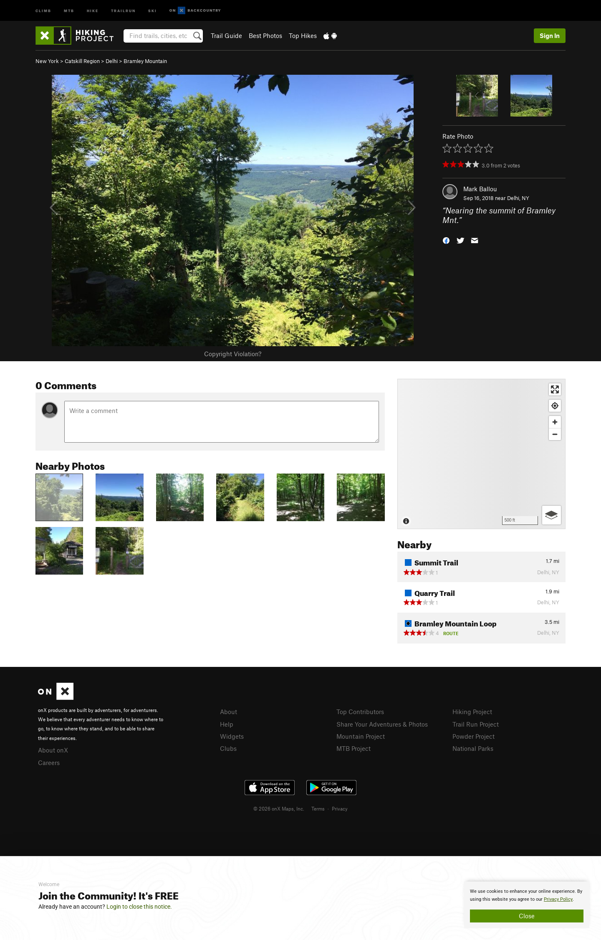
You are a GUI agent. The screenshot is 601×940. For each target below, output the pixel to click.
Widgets (232, 736)
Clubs (228, 748)
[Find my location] (555, 406)
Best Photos (265, 35)
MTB (69, 10)
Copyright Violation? (232, 353)
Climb (43, 10)
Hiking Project (472, 711)
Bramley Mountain (145, 61)
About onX (53, 750)
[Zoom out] (555, 434)
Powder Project (473, 736)
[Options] (551, 515)
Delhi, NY (518, 198)
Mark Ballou (480, 189)
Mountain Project (360, 736)
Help (226, 724)
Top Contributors (360, 711)
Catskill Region (82, 61)
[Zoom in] (555, 422)
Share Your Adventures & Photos (382, 724)
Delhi (112, 61)
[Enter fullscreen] (555, 389)
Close (527, 916)
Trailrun (123, 10)
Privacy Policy (558, 899)
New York (47, 61)
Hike (92, 10)
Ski (152, 10)
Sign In (550, 35)
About (228, 711)
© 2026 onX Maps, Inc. (278, 808)
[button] (446, 239)
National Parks (472, 748)
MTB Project (353, 748)
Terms (318, 808)
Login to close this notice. (139, 906)
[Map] (481, 454)
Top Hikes (303, 35)
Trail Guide (226, 35)
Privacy (340, 808)
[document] (526, 904)
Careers (49, 762)
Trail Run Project (475, 724)
